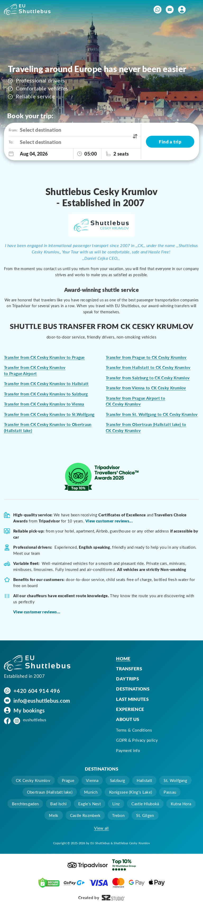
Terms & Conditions (134, 730)
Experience (130, 709)
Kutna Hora (181, 803)
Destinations (132, 688)
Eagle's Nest (89, 803)
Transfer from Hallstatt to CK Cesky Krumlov (148, 367)
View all (101, 828)
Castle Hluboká (145, 803)
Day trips (127, 678)
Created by (101, 897)
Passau (170, 792)
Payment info (128, 750)
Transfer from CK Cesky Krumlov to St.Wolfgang (49, 414)
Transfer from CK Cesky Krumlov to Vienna (44, 404)
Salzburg (117, 780)
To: (11, 142)
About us (127, 719)
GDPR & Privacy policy (137, 740)
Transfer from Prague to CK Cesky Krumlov (146, 357)
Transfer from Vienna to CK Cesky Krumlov (146, 387)
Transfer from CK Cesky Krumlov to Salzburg (46, 394)
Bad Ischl (58, 803)
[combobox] (80, 130)
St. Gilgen (145, 815)
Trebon (118, 815)
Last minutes (132, 699)
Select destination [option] (41, 130)
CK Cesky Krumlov (33, 780)
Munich (91, 792)
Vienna (92, 780)
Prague (68, 780)
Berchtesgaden (25, 803)
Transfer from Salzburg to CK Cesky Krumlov (148, 377)
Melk (53, 815)
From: (13, 130)
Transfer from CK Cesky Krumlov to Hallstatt (46, 383)
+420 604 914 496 (36, 690)
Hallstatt (144, 780)
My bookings (29, 710)
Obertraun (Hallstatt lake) (49, 792)
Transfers (129, 668)
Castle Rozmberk (85, 815)
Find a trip (170, 141)
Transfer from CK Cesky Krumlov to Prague (44, 357)
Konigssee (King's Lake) (130, 792)
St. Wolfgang (175, 780)
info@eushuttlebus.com (41, 700)
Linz (116, 803)
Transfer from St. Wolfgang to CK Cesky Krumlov (152, 414)
